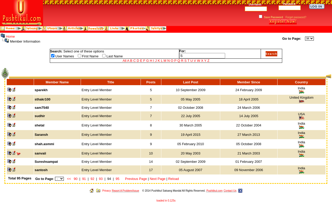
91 (84, 179)
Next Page (157, 179)
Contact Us (230, 190)
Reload (173, 179)
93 (100, 179)
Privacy (106, 190)
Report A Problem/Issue (125, 190)
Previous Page (136, 179)
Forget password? (296, 17)
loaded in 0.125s (165, 200)
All (124, 61)
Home (10, 36)
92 (92, 179)
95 (117, 179)
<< (69, 179)
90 (75, 179)
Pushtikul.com (214, 190)
